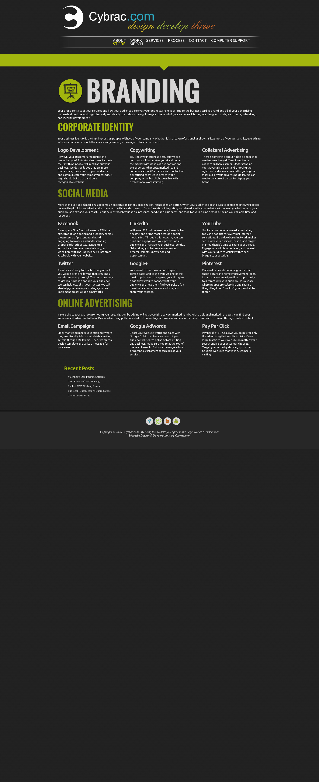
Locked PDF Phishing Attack (84, 386)
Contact (198, 40)
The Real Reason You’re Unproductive (89, 390)
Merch (136, 43)
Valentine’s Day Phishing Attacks (86, 376)
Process (176, 40)
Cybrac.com (182, 435)
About (119, 40)
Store (119, 43)
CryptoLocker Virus (79, 395)
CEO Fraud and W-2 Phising (84, 381)
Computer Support (230, 40)
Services (155, 40)
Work (136, 40)
